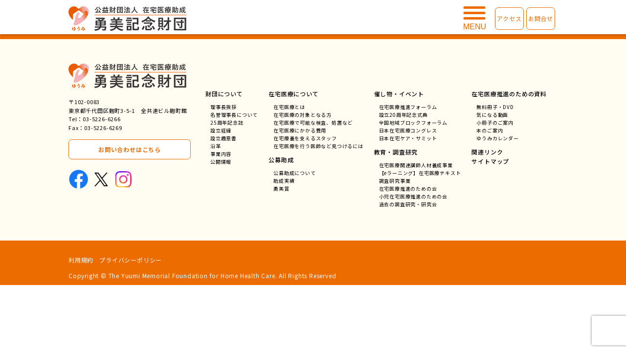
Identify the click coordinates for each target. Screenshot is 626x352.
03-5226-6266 (102, 119)
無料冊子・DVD (495, 106)
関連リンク (487, 152)
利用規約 (80, 260)
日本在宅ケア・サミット (408, 138)
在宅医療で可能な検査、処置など (313, 122)
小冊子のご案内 (495, 122)
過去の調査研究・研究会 (408, 204)
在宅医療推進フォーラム (408, 106)
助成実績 (283, 180)
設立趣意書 (223, 138)
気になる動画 (492, 114)
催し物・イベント (399, 93)
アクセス (509, 18)
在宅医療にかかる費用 (299, 130)
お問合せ (540, 18)
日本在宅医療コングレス (408, 130)
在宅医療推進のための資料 (509, 93)
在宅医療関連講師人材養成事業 (416, 165)
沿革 (215, 146)
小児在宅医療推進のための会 (413, 196)
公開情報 (220, 161)
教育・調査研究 (396, 152)
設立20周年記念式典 (403, 114)
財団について (224, 93)
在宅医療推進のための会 (408, 188)
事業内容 (220, 153)
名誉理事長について (234, 114)
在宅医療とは (289, 106)
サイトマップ (490, 161)
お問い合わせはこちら (129, 149)
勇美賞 (281, 188)
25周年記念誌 (227, 122)
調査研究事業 (395, 180)
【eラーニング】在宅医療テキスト (420, 172)
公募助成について (294, 172)
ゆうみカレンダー (497, 138)
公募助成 (280, 159)
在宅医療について (293, 93)
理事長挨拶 (223, 106)
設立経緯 (220, 130)
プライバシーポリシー (130, 260)
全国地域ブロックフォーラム (413, 122)
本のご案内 (489, 130)
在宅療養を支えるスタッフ (305, 138)
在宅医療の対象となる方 (302, 114)
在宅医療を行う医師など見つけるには (318, 146)
